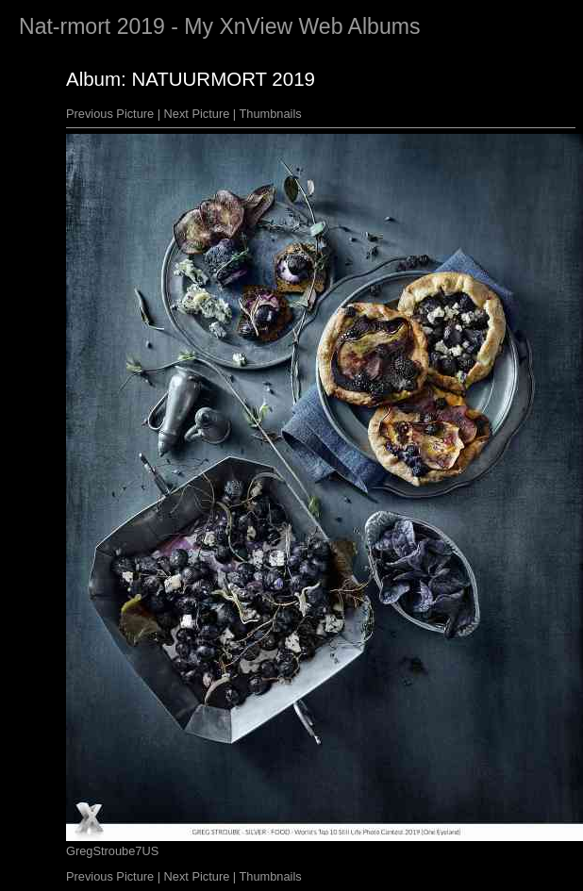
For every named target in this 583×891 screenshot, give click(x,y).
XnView (255, 26)
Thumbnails (271, 114)
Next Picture (197, 114)
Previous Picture (110, 114)
